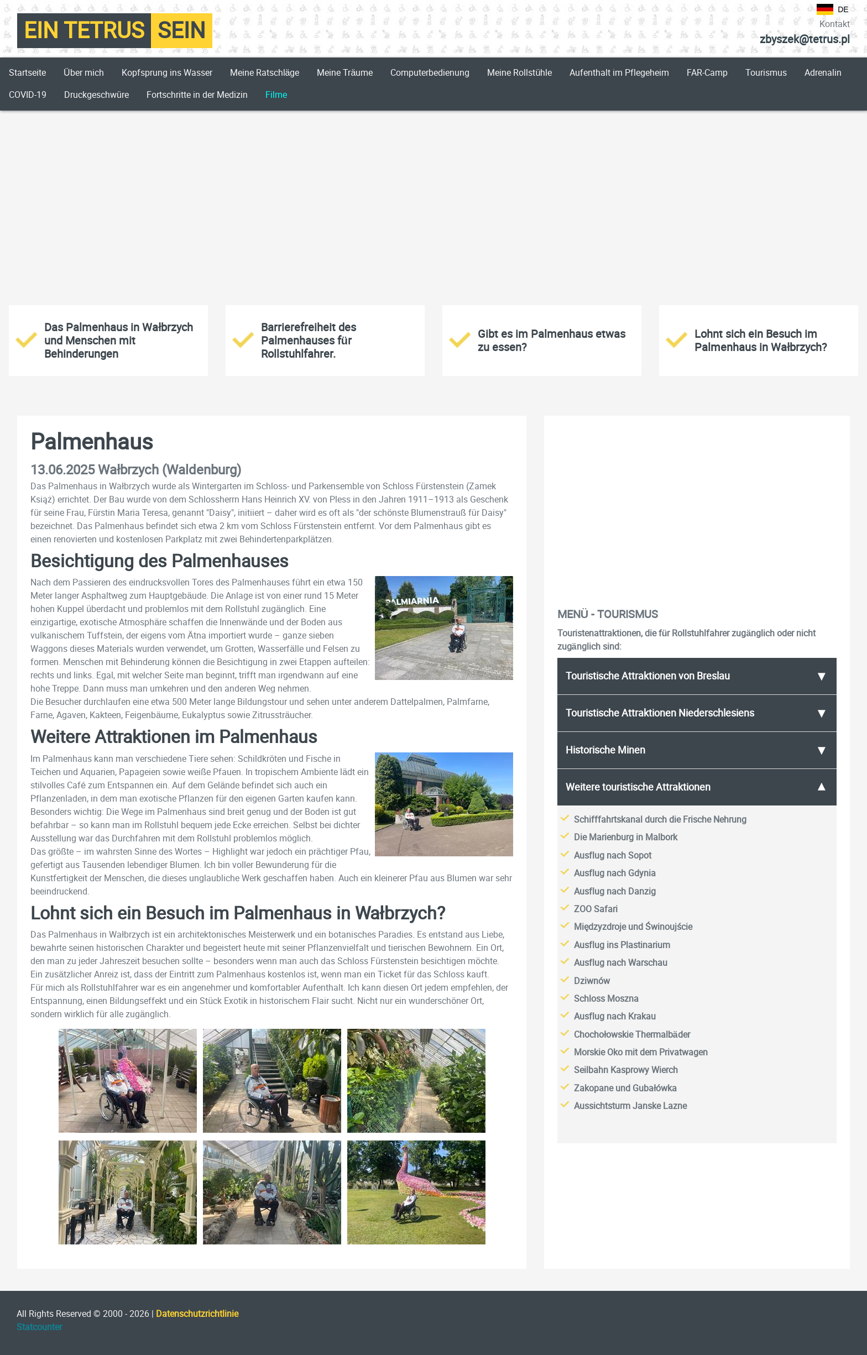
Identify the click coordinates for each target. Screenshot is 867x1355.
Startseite (27, 72)
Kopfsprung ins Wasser (167, 72)
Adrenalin (823, 72)
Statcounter (39, 1327)
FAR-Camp (707, 72)
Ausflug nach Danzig (615, 891)
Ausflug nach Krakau (615, 1016)
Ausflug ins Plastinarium (622, 945)
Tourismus (766, 72)
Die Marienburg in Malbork (625, 837)
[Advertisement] (433, 205)
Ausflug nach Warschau (620, 963)
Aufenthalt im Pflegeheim (619, 72)
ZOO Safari (596, 909)
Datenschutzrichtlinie (197, 1314)
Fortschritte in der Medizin (197, 95)
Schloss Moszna (606, 998)
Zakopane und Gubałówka (625, 1088)
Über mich (84, 72)
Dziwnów (592, 981)
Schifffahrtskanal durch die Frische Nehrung (660, 819)
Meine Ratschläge (265, 72)
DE (832, 9)
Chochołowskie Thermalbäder (632, 1034)
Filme (276, 95)
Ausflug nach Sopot (612, 855)
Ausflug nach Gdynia (615, 873)
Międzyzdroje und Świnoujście (633, 927)
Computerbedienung (429, 72)
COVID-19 (27, 95)
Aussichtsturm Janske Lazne (630, 1106)
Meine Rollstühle (519, 72)
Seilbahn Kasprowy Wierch (626, 1070)
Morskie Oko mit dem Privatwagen (641, 1052)
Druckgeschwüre (96, 95)
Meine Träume (345, 72)
